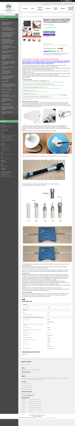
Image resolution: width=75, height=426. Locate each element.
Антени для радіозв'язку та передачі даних (8, 51)
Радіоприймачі (5, 81)
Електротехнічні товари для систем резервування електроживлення (8, 77)
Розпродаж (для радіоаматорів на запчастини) (8, 95)
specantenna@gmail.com (6, 158)
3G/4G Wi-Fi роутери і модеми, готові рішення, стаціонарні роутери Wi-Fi (8, 63)
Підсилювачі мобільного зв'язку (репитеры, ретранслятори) (7, 23)
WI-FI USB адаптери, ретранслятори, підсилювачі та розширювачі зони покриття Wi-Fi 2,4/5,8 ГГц (8, 41)
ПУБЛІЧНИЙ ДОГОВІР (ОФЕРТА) (71, 8)
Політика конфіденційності (51, 417)
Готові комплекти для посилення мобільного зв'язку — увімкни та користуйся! (8, 29)
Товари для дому (5, 92)
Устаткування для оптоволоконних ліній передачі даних (7, 72)
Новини (63, 8)
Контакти (48, 8)
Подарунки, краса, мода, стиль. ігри (7, 112)
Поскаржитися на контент (40, 417)
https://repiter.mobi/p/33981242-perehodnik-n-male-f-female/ (35, 91)
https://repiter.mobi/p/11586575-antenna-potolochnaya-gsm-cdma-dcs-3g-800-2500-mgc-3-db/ (42, 85)
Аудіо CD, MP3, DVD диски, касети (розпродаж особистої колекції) (8, 108)
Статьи (2, 118)
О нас (2, 116)
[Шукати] (16, 15)
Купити (49, 32)
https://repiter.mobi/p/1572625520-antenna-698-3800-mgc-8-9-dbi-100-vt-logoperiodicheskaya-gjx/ (43, 82)
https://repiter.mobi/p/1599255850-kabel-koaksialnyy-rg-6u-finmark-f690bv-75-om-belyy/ (41, 94)
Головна (24, 8)
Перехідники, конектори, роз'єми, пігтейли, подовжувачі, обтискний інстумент (7, 56)
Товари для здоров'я (6, 104)
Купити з (49, 34)
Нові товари (56, 8)
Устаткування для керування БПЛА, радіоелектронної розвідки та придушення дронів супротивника (8, 34)
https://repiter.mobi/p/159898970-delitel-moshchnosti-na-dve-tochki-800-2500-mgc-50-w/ (41, 88)
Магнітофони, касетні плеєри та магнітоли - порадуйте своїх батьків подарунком (9, 85)
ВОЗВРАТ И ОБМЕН (26, 364)
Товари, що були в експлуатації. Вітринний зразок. (7, 100)
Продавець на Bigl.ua (37, 416)
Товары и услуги (4, 19)
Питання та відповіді (39, 8)
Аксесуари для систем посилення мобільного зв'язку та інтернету (8, 47)
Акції (32, 8)
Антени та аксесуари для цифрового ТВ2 (7, 67)
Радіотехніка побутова (7, 89)
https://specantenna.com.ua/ (7, 154)
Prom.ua (44, 415)
